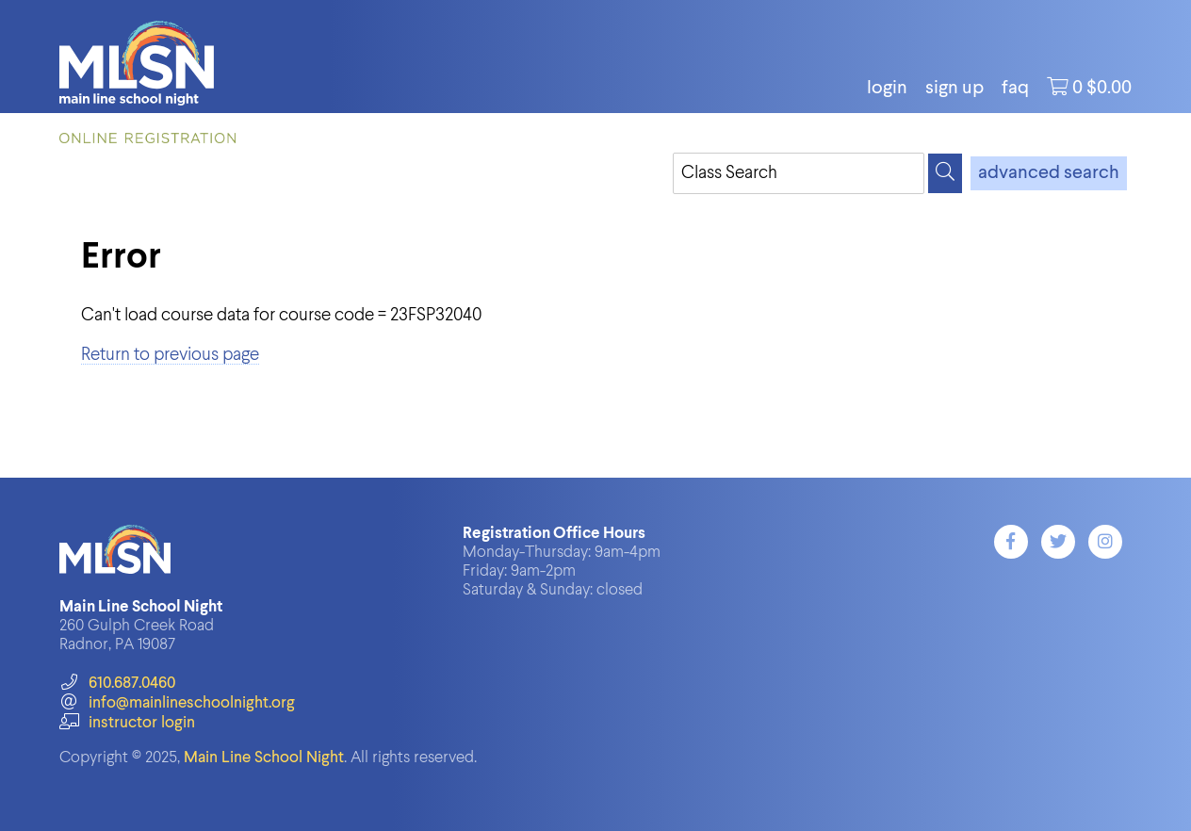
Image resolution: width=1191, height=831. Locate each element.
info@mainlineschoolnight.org (177, 703)
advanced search (1048, 173)
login (887, 88)
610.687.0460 (117, 684)
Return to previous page (170, 355)
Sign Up (954, 88)
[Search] (945, 173)
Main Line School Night (264, 758)
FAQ (1015, 88)
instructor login (127, 723)
